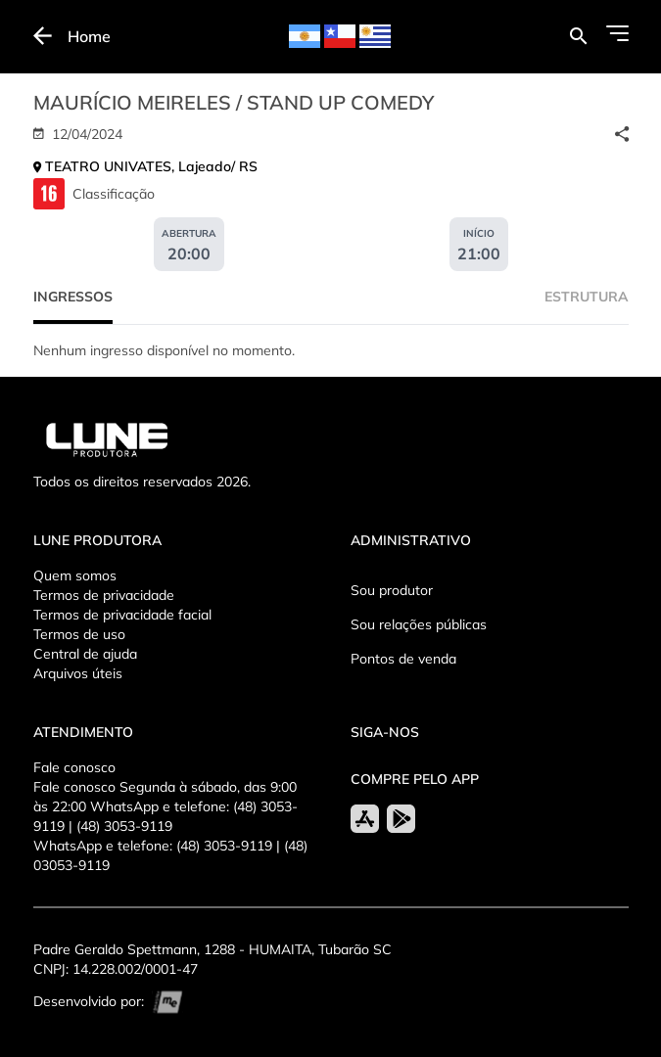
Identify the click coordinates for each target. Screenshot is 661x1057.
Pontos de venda (403, 658)
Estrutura (586, 296)
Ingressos (73, 296)
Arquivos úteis (77, 673)
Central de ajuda (85, 654)
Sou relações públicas (419, 624)
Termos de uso (79, 634)
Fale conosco (74, 767)
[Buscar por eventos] (578, 36)
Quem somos (75, 575)
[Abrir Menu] (617, 33)
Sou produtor (392, 590)
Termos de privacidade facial (122, 614)
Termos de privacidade (103, 595)
